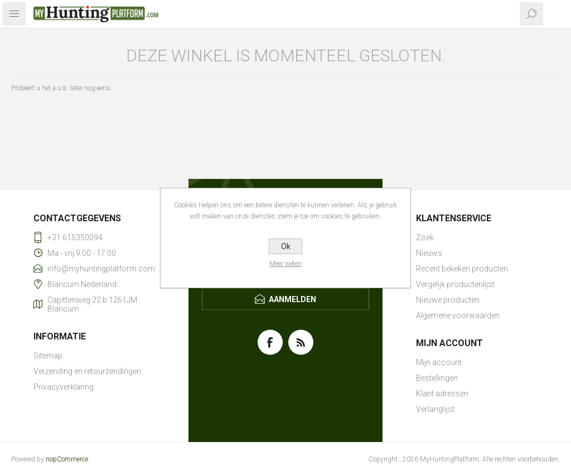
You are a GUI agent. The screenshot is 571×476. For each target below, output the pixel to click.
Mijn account (439, 362)
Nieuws (429, 253)
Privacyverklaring (63, 386)
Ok (286, 246)
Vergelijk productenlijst (455, 284)
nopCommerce (67, 459)
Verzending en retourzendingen (87, 371)
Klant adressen (442, 393)
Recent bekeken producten (462, 268)
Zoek (425, 237)
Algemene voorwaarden (458, 315)
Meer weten (285, 264)
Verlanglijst (435, 409)
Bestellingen (437, 377)
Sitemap (47, 355)
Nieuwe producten (448, 299)
